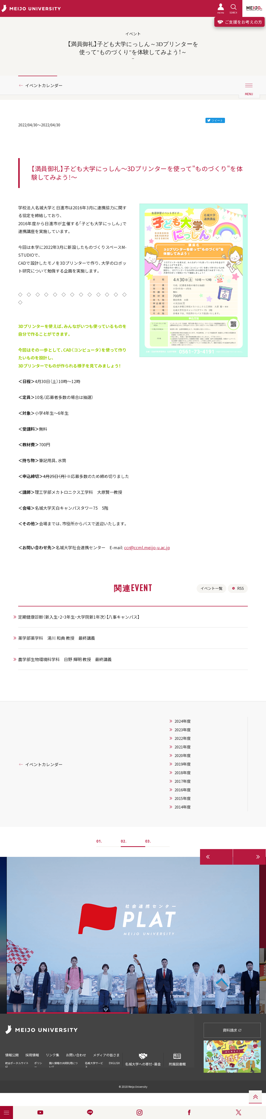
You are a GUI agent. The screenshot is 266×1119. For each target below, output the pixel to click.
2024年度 (183, 721)
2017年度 (183, 781)
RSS (238, 588)
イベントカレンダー (44, 85)
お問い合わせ (76, 1054)
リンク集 (52, 1054)
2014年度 (183, 807)
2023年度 (183, 730)
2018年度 (183, 772)
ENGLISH (114, 1063)
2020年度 (183, 755)
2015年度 (183, 798)
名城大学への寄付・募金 (143, 1059)
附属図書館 (177, 1059)
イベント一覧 (211, 588)
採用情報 (32, 1054)
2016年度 (183, 790)
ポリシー (38, 1065)
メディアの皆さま (106, 1054)
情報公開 (12, 1054)
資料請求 (232, 1030)
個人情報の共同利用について (63, 1065)
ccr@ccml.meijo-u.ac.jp (147, 547)
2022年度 (183, 738)
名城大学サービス (94, 1065)
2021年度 (183, 747)
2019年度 (183, 764)
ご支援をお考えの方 (239, 22)
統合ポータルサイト (17, 1064)
